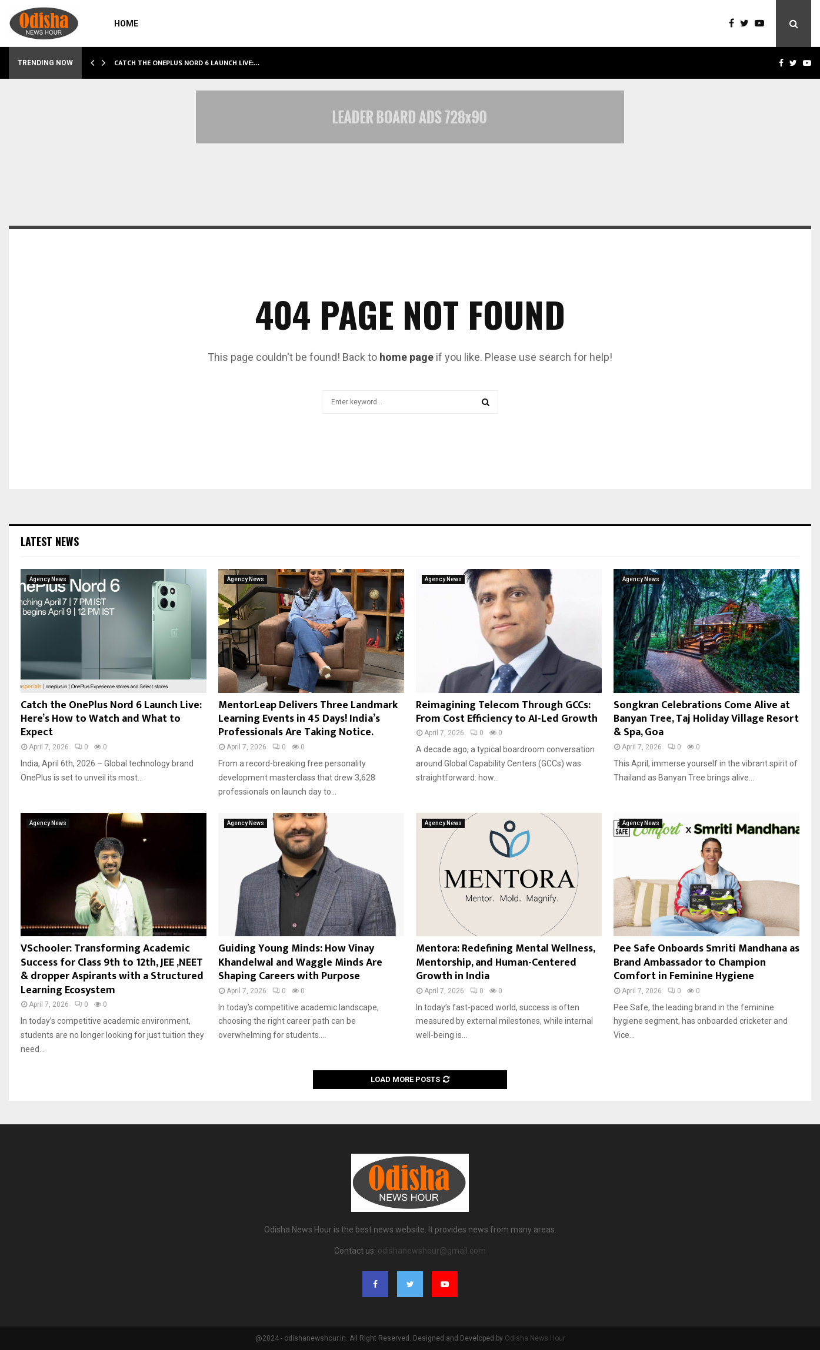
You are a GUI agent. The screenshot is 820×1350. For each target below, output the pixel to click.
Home (126, 23)
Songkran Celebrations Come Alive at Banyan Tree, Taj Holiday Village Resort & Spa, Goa (706, 719)
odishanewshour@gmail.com (432, 1250)
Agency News (47, 579)
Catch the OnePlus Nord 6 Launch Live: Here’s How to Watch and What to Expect (111, 719)
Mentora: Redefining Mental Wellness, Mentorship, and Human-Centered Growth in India (505, 962)
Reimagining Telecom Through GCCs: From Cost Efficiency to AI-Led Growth (507, 712)
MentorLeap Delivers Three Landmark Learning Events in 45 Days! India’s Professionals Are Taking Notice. (308, 719)
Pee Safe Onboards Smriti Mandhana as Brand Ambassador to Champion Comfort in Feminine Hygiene (706, 962)
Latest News (50, 541)
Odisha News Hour (535, 1338)
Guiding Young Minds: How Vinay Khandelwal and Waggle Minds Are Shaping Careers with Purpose (300, 962)
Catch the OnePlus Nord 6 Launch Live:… (186, 63)
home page (406, 357)
